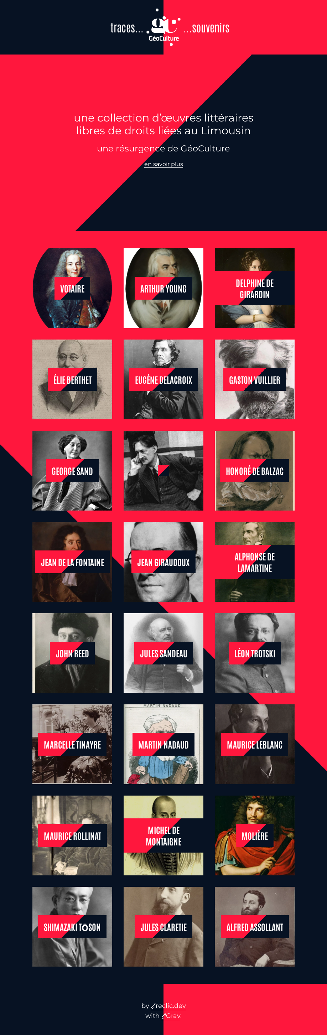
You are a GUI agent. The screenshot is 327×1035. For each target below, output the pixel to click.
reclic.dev (171, 1006)
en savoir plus (163, 164)
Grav (173, 1016)
